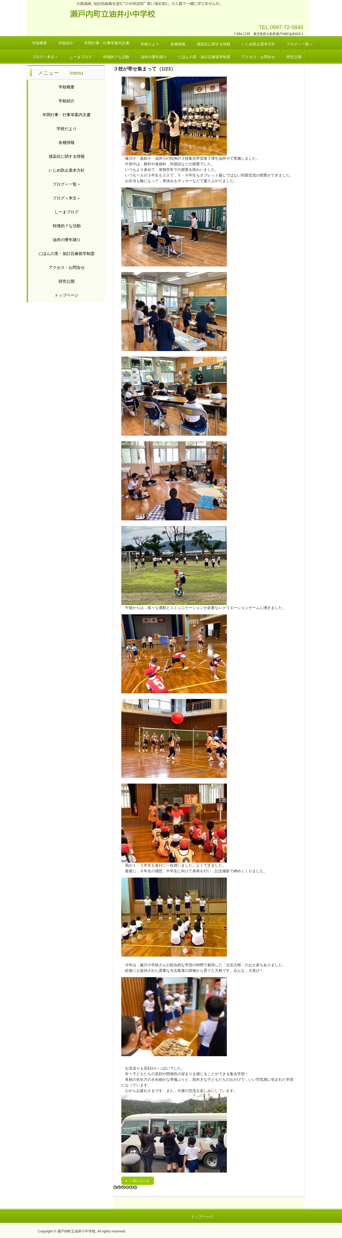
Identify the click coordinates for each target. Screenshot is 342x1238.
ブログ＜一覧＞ (299, 44)
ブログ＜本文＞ (45, 57)
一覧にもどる (139, 1181)
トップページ (67, 295)
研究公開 (293, 57)
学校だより (150, 44)
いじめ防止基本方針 (258, 44)
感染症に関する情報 (213, 44)
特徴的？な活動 (116, 57)
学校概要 (39, 43)
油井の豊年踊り (154, 57)
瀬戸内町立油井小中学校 (112, 14)
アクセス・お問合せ (258, 57)
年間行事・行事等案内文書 (106, 43)
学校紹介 (65, 43)
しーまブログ (80, 57)
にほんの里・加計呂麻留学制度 (204, 57)
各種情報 (177, 44)
